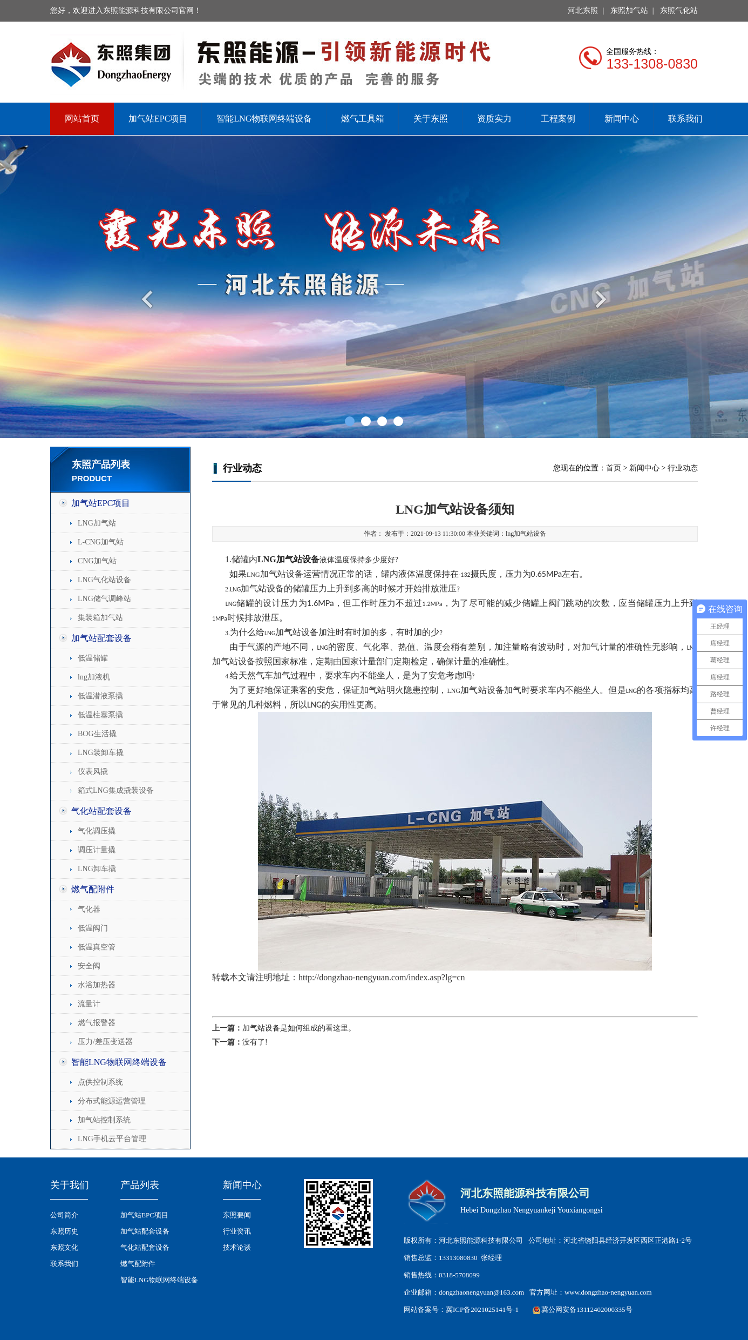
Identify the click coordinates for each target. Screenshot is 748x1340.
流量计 (89, 1004)
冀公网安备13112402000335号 (587, 1309)
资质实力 (494, 118)
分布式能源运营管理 (112, 1101)
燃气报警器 (96, 1023)
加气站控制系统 (104, 1120)
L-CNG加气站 (101, 542)
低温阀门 (93, 928)
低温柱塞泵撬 (100, 715)
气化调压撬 (96, 831)
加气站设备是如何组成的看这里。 (299, 1028)
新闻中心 (621, 118)
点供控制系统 (100, 1082)
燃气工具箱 (362, 118)
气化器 (89, 909)
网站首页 (82, 118)
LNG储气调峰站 (104, 599)
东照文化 (64, 1247)
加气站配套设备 (101, 638)
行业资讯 (237, 1231)
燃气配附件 (92, 889)
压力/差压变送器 (105, 1042)
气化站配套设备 (101, 811)
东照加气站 (629, 10)
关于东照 (430, 118)
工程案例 (558, 118)
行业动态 (683, 468)
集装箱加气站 (100, 618)
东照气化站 (679, 10)
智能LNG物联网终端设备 (264, 118)
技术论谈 (237, 1247)
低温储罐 (93, 658)
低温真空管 (96, 947)
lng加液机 (94, 677)
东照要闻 (237, 1215)
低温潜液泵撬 (100, 696)
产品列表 (139, 1185)
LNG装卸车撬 (101, 753)
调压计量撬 (96, 850)
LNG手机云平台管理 (112, 1139)
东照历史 (64, 1231)
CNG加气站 (97, 561)
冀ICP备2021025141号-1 (482, 1309)
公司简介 (64, 1215)
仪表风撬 (93, 771)
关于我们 (69, 1185)
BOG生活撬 (97, 734)
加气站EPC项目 (157, 118)
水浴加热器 (96, 985)
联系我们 (685, 118)
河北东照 (583, 10)
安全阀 (89, 966)
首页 (613, 468)
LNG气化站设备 (104, 580)
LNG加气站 (97, 523)
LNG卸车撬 (97, 869)
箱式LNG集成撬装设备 (116, 790)
